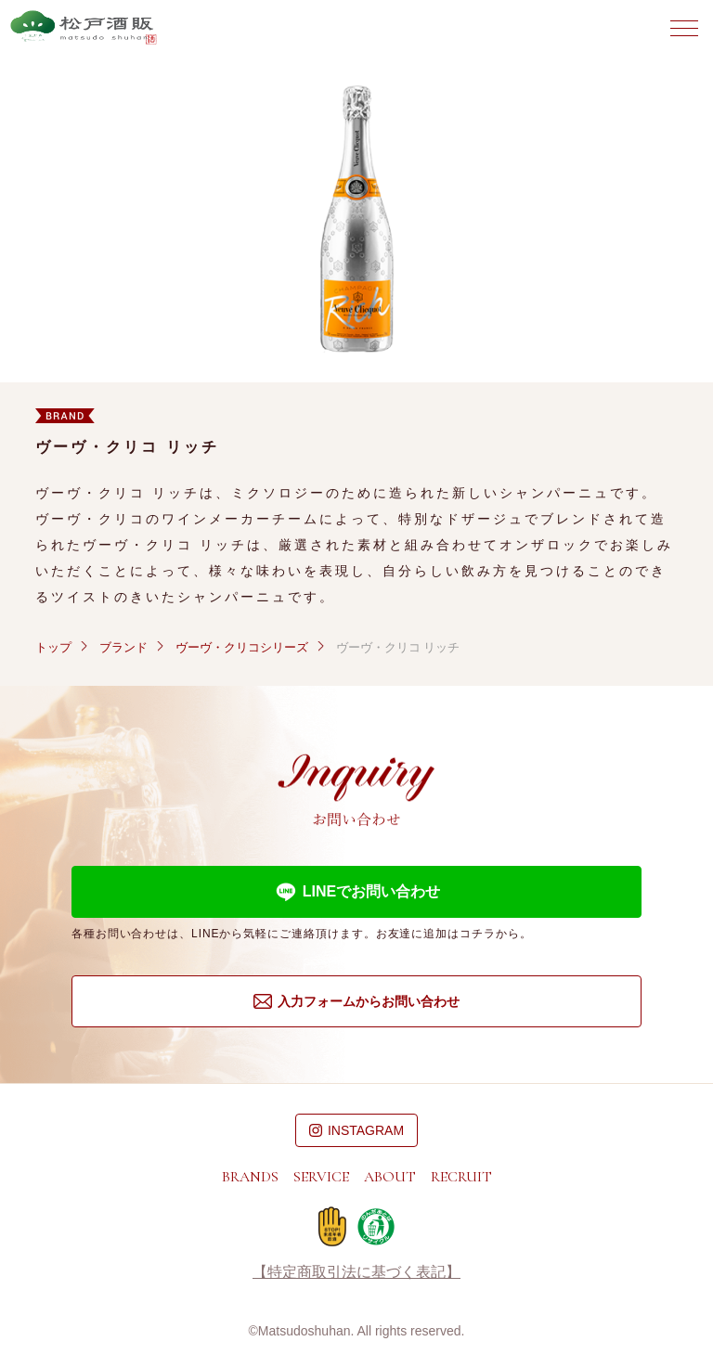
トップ (53, 647)
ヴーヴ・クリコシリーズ (241, 647)
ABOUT (390, 1176)
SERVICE (321, 1176)
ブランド (123, 647)
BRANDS (250, 1176)
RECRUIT (461, 1176)
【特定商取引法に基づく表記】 (356, 1272)
